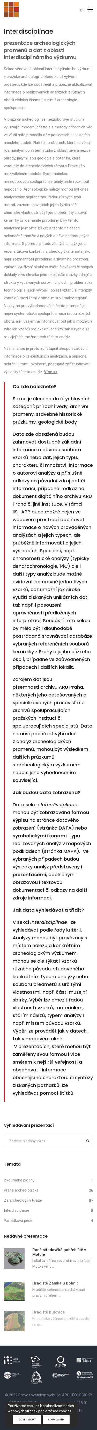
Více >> (50, 371)
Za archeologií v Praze (23, 1200)
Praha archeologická (21, 1190)
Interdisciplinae (16, 1210)
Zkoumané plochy (19, 1180)
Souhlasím (56, 1419)
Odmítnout (27, 1419)
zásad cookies (59, 1411)
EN (82, 10)
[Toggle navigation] (90, 9)
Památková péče (18, 1220)
